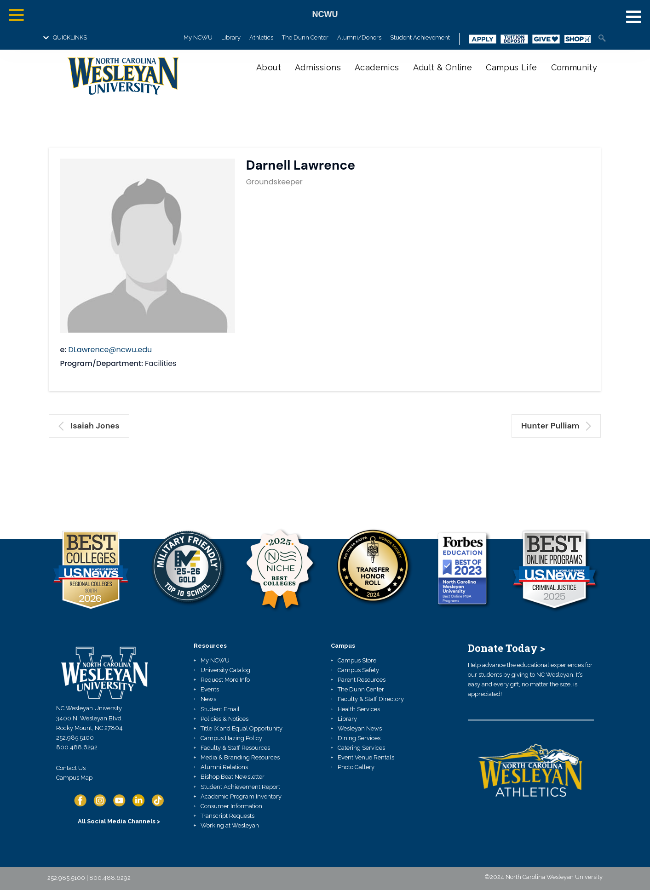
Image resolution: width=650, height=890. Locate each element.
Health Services (359, 709)
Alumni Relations (224, 767)
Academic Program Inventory (241, 796)
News (208, 699)
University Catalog (225, 670)
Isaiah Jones (88, 425)
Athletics (261, 37)
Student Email (220, 709)
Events (210, 689)
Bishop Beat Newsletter (233, 776)
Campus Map (74, 777)
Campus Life (511, 67)
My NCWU (198, 37)
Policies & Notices (224, 718)
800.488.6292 (77, 747)
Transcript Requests (227, 815)
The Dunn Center (305, 37)
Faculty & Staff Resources (235, 747)
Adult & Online (442, 67)
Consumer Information (231, 806)
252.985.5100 (75, 737)
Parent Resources (361, 679)
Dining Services (359, 738)
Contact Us (71, 767)
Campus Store (357, 660)
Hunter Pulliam (556, 425)
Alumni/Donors (359, 37)
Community (574, 67)
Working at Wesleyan (230, 825)
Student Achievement (420, 37)
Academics (377, 67)
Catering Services (361, 747)
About (268, 67)
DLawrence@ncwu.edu (110, 349)
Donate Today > (506, 648)
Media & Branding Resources (240, 757)
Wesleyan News (360, 728)
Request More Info (225, 679)
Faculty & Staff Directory (371, 699)
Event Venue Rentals (366, 757)
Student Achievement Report (240, 786)
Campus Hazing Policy (231, 738)
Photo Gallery (356, 767)
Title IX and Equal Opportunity (241, 728)
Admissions (318, 67)
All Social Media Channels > (119, 821)
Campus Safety (358, 670)
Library (231, 37)
